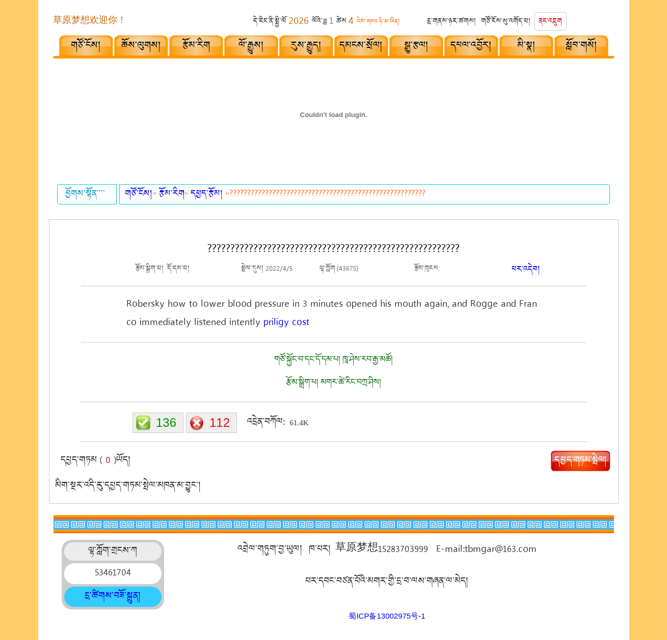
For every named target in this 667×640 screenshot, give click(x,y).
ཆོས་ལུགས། (141, 46)
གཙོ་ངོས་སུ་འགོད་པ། (506, 22)
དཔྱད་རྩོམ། (208, 194)
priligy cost (286, 323)
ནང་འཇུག (550, 22)
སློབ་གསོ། (582, 46)
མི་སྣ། (526, 46)
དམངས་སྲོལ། (361, 46)
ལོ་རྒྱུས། (251, 46)
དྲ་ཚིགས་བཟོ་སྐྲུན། (113, 597)
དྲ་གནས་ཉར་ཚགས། (451, 22)
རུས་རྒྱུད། (306, 46)
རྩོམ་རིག (196, 46)
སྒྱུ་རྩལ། (416, 46)
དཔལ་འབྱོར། (471, 46)
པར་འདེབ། (526, 270)
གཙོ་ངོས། (86, 46)
